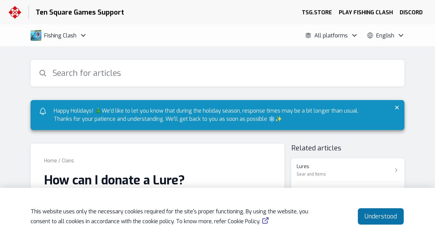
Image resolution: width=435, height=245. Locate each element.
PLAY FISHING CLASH (366, 12)
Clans (68, 161)
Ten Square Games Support (80, 12)
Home (50, 161)
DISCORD (411, 12)
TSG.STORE (317, 12)
